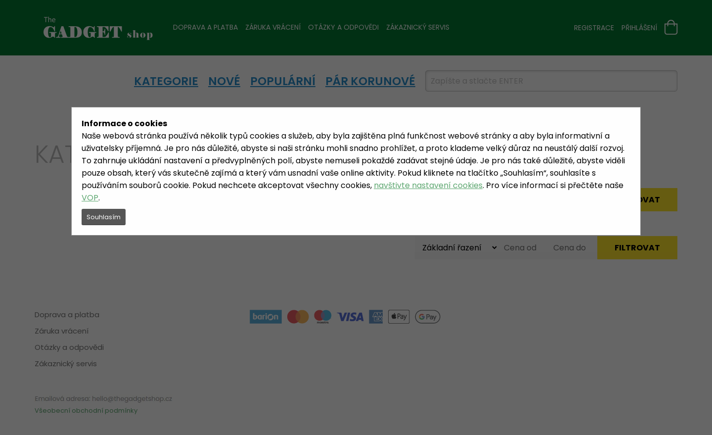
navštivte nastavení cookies (428, 185)
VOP (90, 197)
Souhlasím (104, 217)
